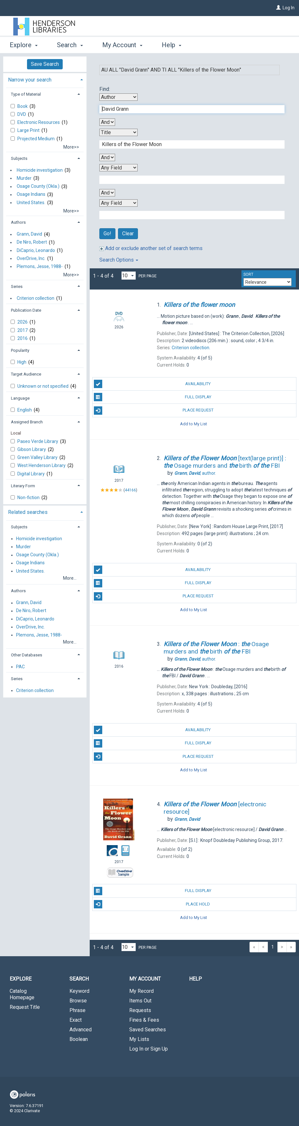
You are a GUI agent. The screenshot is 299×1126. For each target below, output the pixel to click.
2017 (23, 330)
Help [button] (171, 45)
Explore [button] (24, 45)
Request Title (25, 1007)
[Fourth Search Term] (188, 215)
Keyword (79, 991)
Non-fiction (29, 497)
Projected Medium (36, 138)
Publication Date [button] (26, 310)
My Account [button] (122, 45)
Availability (152, 384)
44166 (130, 490)
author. (195, 473)
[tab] (44, 79)
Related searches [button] (28, 512)
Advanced (80, 1029)
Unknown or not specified (43, 386)
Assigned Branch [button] (27, 422)
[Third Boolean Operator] (107, 192)
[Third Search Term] (188, 179)
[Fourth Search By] (118, 203)
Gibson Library (32, 449)
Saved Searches (147, 1029)
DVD (22, 114)
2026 (23, 322)
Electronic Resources (39, 122)
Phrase (77, 1010)
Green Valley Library (38, 457)
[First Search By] (118, 97)
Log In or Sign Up (148, 1049)
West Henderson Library (42, 465)
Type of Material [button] (26, 94)
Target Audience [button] (26, 374)
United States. (31, 202)
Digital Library (31, 473)
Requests (140, 1010)
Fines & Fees (144, 1020)
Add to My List (193, 423)
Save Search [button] (45, 64)
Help (195, 979)
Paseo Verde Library (38, 441)
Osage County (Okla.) (38, 186)
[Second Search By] (118, 132)
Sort (248, 274)
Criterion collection (35, 298)
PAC (20, 666)
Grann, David (29, 234)
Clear (128, 233)
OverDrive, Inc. (31, 258)
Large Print (29, 130)
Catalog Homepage (22, 994)
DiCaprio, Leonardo (36, 250)
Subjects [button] (19, 158)
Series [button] (17, 286)
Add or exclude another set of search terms (151, 248)
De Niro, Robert (32, 242)
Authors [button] (18, 222)
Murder (24, 178)
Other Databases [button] (26, 655)
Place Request (153, 410)
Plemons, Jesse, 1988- (40, 266)
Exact (75, 1020)
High (22, 362)
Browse (78, 1001)
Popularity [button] (20, 350)
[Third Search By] (118, 167)
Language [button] (20, 398)
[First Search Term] (188, 109)
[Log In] (278, 7)
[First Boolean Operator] (107, 122)
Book (23, 106)
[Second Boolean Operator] (107, 157)
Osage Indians (31, 194)
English (25, 409)
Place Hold (152, 904)
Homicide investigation (40, 170)
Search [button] (70, 45)
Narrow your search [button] (29, 80)
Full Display (152, 397)
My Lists (139, 1039)
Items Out (140, 1001)
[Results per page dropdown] (129, 276)
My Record (141, 991)
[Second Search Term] (188, 144)
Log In (288, 7)
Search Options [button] (118, 260)
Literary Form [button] (23, 485)
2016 (23, 338)
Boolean (78, 1039)
